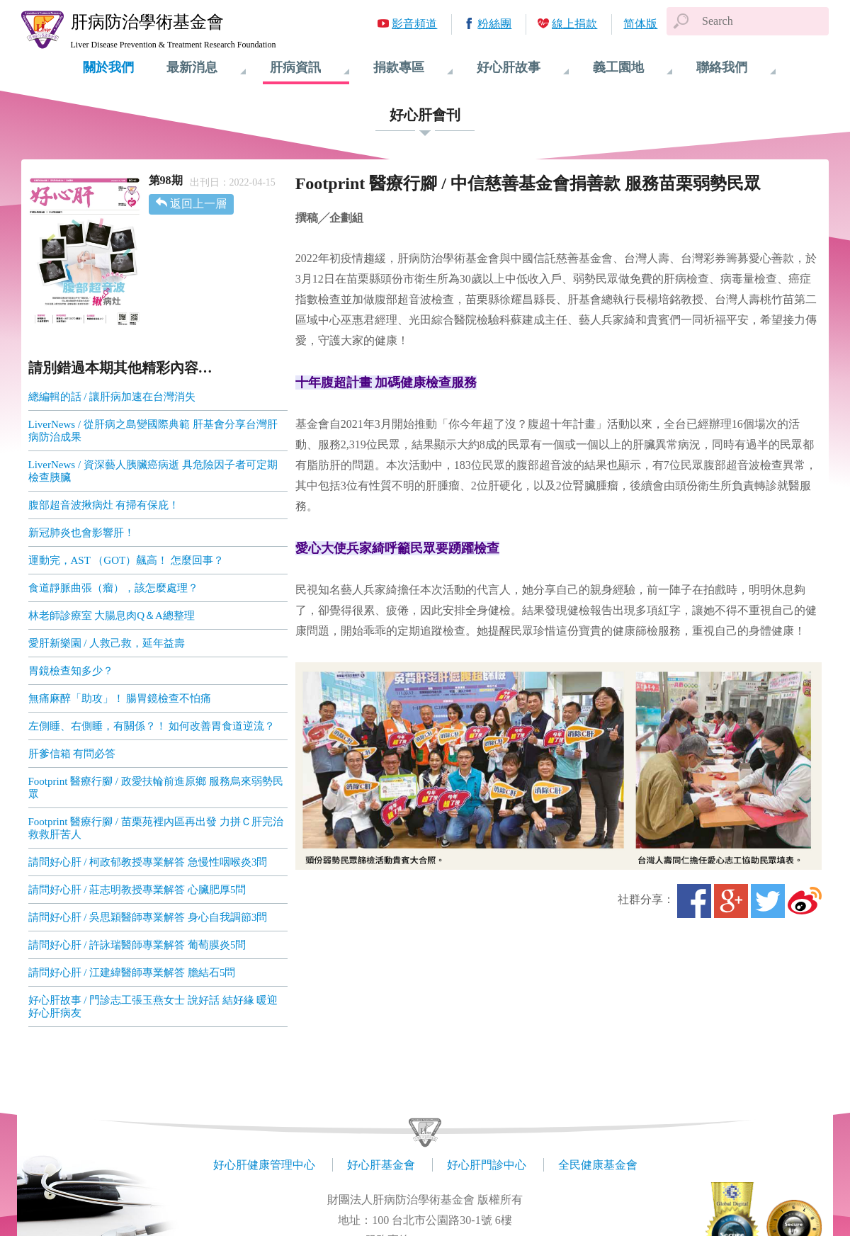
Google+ (731, 901)
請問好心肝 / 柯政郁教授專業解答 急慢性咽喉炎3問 (148, 862)
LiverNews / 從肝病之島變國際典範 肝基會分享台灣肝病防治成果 (153, 431)
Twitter (768, 901)
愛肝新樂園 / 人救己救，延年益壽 (107, 643)
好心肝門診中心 (486, 1165)
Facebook (694, 901)
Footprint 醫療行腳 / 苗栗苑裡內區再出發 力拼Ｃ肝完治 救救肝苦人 (155, 828)
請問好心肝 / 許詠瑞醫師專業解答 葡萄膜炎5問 (137, 945)
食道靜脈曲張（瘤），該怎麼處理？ (113, 588)
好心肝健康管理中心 (264, 1165)
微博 (805, 901)
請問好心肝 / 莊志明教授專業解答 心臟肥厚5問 (137, 889)
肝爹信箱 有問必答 (72, 753)
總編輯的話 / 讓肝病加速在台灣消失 (112, 396)
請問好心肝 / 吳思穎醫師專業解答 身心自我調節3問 (148, 917)
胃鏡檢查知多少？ (70, 670)
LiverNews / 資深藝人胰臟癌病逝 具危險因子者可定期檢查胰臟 (153, 471)
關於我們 (108, 67)
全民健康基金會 (598, 1165)
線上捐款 (574, 24)
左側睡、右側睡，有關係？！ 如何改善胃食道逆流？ (152, 726)
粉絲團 (494, 24)
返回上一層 (198, 204)
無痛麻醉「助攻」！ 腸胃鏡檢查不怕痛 (120, 698)
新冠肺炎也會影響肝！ (81, 532)
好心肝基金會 (381, 1165)
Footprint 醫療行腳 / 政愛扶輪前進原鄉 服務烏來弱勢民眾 (155, 788)
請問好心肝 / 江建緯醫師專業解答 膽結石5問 (132, 972)
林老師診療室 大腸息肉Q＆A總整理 (111, 615)
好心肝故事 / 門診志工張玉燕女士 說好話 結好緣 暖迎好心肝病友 (153, 1006)
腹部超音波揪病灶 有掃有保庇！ (104, 505)
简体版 (640, 24)
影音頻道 (414, 24)
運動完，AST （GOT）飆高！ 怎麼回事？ (126, 560)
